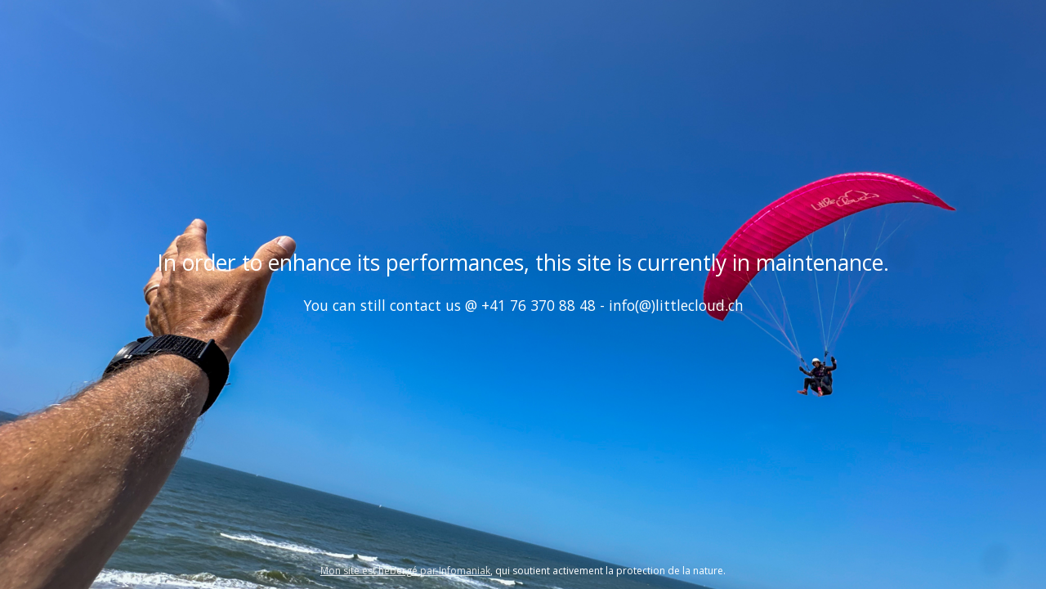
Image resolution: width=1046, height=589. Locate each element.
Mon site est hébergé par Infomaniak (405, 571)
